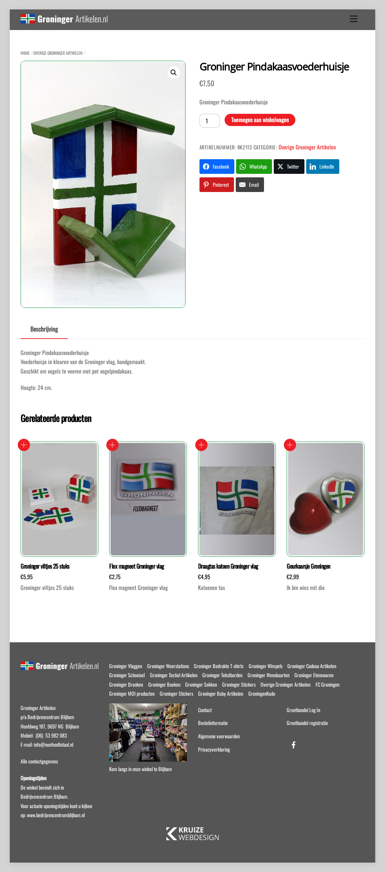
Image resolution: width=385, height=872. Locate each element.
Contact (205, 710)
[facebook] (294, 743)
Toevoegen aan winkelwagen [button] (24, 445)
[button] (173, 72)
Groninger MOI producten (131, 693)
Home (25, 53)
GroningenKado (261, 693)
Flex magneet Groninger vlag (136, 566)
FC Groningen (327, 684)
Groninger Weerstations (168, 666)
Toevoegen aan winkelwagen (260, 120)
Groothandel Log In (303, 710)
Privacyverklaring (214, 749)
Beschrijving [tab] (44, 328)
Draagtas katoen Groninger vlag (228, 566)
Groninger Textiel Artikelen (173, 675)
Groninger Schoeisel (127, 675)
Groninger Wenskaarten (268, 675)
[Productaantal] (209, 121)
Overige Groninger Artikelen (57, 53)
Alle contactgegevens (39, 761)
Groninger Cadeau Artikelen (311, 666)
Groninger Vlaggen (125, 666)
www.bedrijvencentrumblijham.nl (56, 815)
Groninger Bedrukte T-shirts (218, 666)
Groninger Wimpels (265, 666)
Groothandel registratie (307, 722)
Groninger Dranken (126, 684)
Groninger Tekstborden (222, 675)
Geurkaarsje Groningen (308, 566)
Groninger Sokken (201, 684)
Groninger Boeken (164, 684)
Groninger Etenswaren (313, 675)
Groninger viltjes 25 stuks (45, 566)
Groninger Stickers (239, 684)
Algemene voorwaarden (219, 736)
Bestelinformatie (213, 722)
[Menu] (354, 19)
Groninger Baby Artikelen (220, 693)
